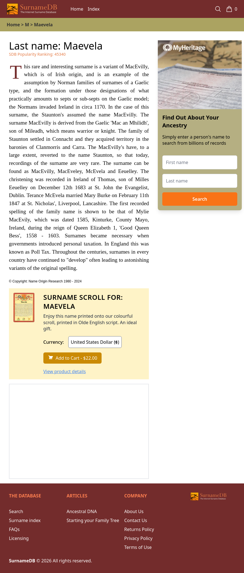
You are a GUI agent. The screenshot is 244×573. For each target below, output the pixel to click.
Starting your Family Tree (93, 520)
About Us (134, 511)
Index (94, 9)
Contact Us (135, 520)
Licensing (19, 538)
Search (200, 199)
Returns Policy (139, 529)
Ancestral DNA (82, 511)
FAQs (14, 529)
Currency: (53, 342)
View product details (64, 371)
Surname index (25, 520)
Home (77, 9)
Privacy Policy (138, 538)
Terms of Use (138, 547)
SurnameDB (22, 561)
